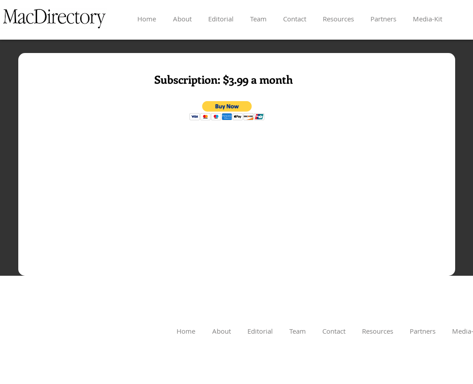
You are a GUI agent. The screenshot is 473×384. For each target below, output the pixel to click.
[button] (227, 110)
